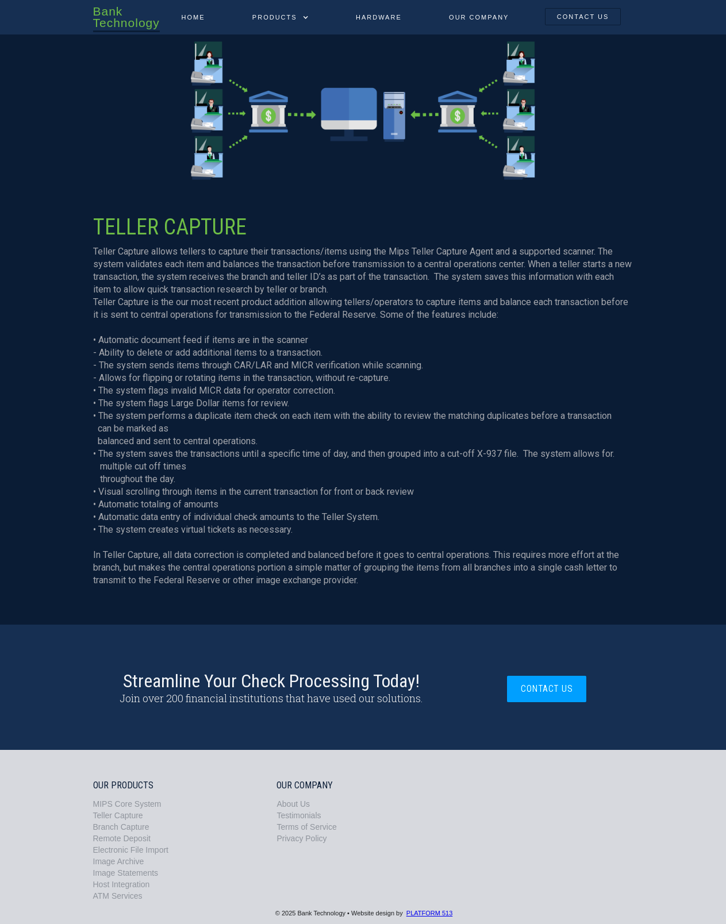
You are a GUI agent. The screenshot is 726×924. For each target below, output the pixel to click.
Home (193, 17)
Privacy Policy (301, 838)
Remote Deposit (122, 838)
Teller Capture (118, 815)
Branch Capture (121, 826)
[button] (280, 17)
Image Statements (126, 872)
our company (479, 17)
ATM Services (118, 895)
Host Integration (121, 884)
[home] (125, 16)
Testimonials (298, 815)
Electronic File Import (130, 849)
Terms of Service (306, 826)
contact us (583, 16)
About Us (293, 803)
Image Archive (118, 861)
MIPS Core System (127, 803)
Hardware (379, 17)
